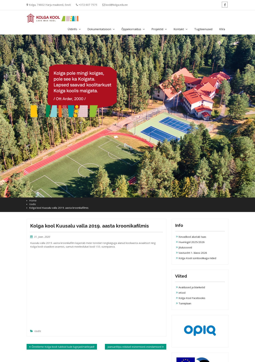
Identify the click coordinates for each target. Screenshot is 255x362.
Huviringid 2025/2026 (192, 242)
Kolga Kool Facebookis (192, 298)
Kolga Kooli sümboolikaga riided (197, 258)
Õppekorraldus (131, 29)
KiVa (222, 29)
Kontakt (179, 29)
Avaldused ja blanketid (192, 287)
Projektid (157, 29)
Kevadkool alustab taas (192, 236)
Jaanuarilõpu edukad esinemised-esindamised (134, 346)
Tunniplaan (185, 303)
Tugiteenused (203, 29)
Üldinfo (72, 29)
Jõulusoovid (185, 247)
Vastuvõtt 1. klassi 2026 (193, 252)
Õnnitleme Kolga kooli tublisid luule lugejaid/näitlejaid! (63, 346)
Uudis (37, 331)
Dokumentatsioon (99, 29)
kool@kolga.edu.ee (117, 4)
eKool (182, 292)
